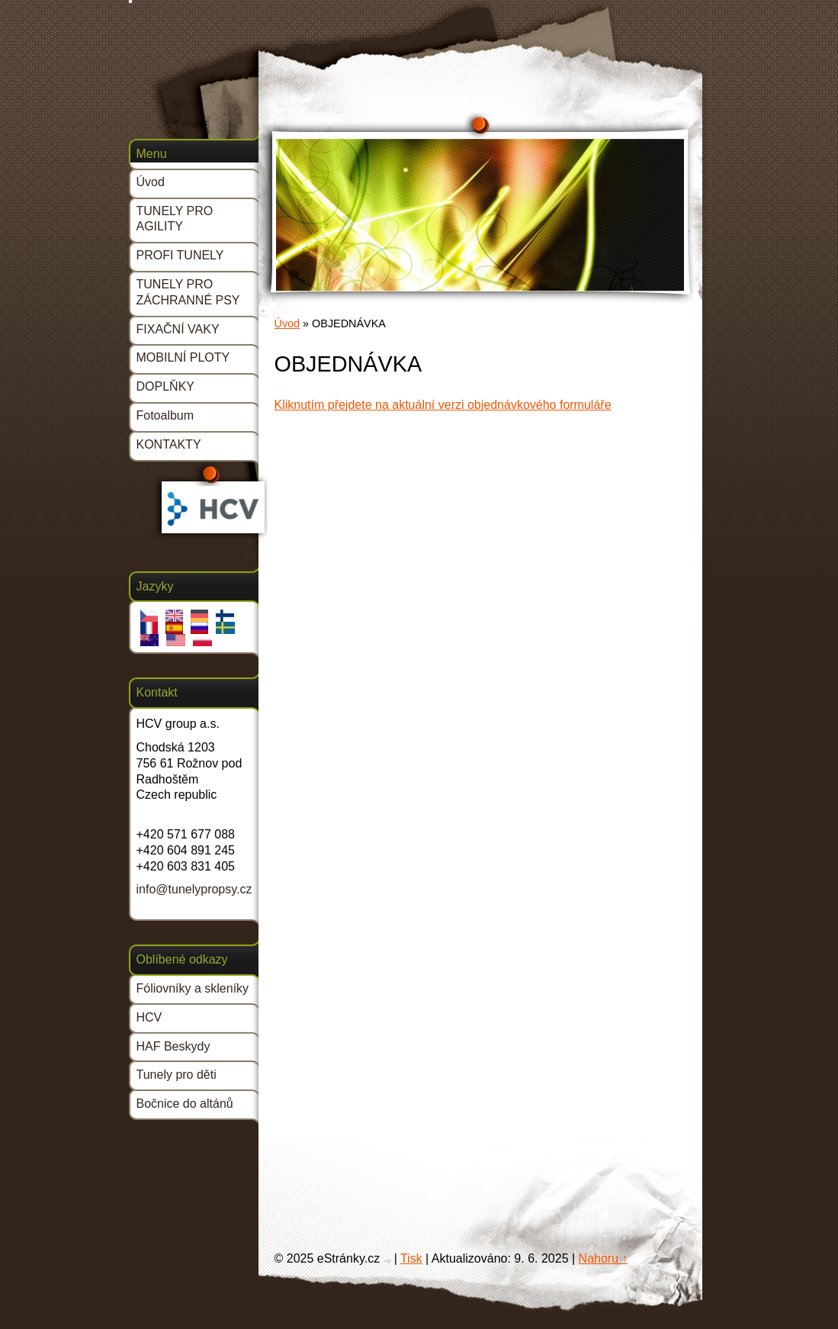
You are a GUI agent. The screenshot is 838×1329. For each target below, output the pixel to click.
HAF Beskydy (173, 1046)
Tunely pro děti (176, 1074)
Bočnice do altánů (184, 1103)
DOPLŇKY (165, 386)
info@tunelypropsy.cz (194, 889)
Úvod (287, 323)
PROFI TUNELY (180, 255)
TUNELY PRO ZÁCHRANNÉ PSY (188, 292)
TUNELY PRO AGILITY (175, 218)
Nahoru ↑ (603, 1258)
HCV (149, 1017)
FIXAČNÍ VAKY (178, 329)
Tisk (411, 1258)
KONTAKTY (168, 444)
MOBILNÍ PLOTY (183, 357)
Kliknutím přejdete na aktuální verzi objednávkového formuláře (443, 404)
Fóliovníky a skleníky (192, 988)
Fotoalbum (165, 415)
